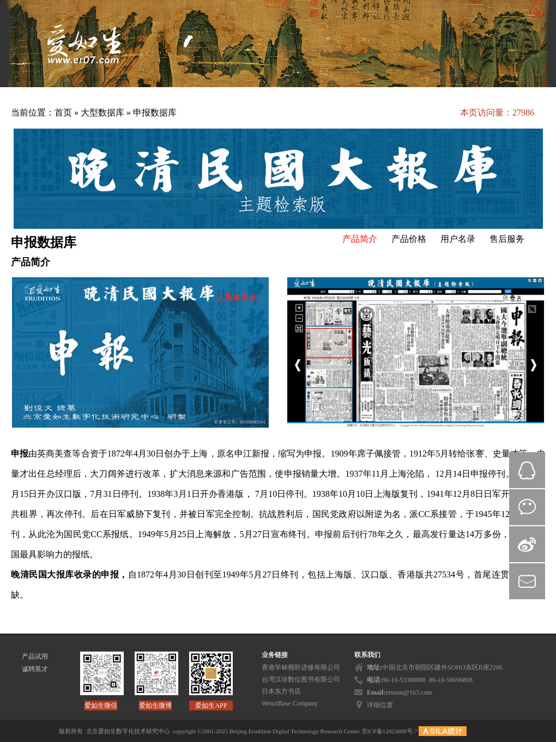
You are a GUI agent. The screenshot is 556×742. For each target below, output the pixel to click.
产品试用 (35, 656)
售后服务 (506, 239)
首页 (63, 112)
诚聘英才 (35, 669)
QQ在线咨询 (527, 470)
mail (527, 581)
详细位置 (380, 705)
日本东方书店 (281, 691)
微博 (527, 544)
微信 (527, 507)
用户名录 (457, 239)
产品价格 (408, 239)
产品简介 (359, 239)
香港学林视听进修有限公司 (301, 667)
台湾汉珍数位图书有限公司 (301, 679)
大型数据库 (103, 112)
